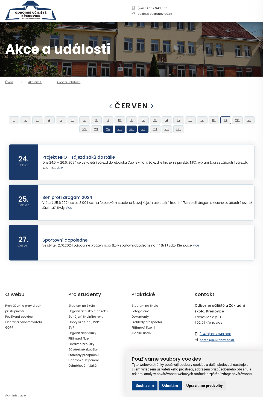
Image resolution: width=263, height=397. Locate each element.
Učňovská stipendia (85, 371)
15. (178, 123)
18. (214, 123)
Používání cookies (20, 328)
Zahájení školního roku (87, 328)
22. (84, 137)
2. (25, 123)
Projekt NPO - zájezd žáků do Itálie (80, 169)
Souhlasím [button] (145, 385)
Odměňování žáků (84, 376)
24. (108, 137)
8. (96, 123)
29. (166, 137)
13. (155, 123)
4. (49, 123)
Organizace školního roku (90, 322)
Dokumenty (141, 328)
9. (108, 123)
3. (37, 123)
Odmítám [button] (170, 385)
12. (143, 123)
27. (143, 137)
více (60, 179)
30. (178, 137)
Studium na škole (83, 317)
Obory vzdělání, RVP (85, 333)
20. (237, 123)
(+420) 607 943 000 (152, 8)
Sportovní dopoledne (66, 251)
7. (84, 123)
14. (167, 123)
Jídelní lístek (142, 344)
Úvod (9, 82)
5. (61, 123)
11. (131, 123)
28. (155, 137)
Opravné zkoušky (82, 354)
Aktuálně (35, 82)
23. (96, 137)
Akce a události (68, 82)
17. (202, 123)
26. (131, 137)
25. (119, 137)
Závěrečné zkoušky (84, 360)
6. (72, 123)
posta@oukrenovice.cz (155, 14)
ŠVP (71, 338)
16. (190, 123)
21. (249, 123)
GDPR (9, 338)
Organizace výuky (83, 344)
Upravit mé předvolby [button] (204, 385)
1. (14, 123)
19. (225, 123)
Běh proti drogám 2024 (68, 209)
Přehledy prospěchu (85, 365)
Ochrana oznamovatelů (25, 333)
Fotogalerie (141, 322)
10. (120, 123)
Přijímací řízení (81, 349)
